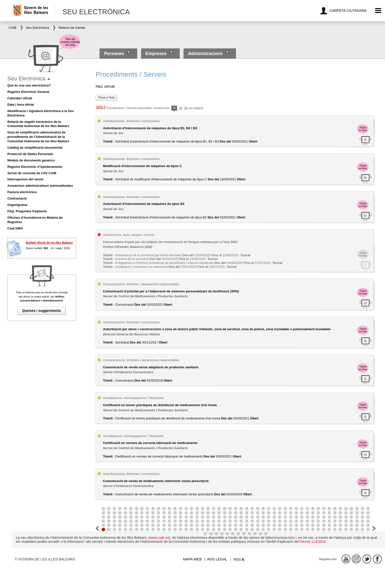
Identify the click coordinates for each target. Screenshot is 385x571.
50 (185, 108)
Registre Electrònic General (28, 92)
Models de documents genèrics (31, 160)
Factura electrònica (22, 192)
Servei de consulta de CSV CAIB (31, 173)
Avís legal (217, 559)
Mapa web (192, 559)
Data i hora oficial (20, 104)
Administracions (205, 53)
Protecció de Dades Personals (30, 154)
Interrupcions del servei (25, 179)
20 (180, 108)
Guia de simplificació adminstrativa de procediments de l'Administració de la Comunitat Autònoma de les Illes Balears (38, 136)
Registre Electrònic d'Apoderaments (34, 167)
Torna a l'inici (106, 97)
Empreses (155, 53)
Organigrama (17, 205)
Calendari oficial (19, 98)
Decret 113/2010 (313, 541)
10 (174, 108)
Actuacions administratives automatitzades (40, 185)
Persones (114, 53)
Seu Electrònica (26, 78)
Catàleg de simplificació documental (35, 147)
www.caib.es (159, 538)
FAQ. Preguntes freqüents (27, 211)
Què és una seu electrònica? (29, 85)
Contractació (17, 198)
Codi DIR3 (15, 228)
